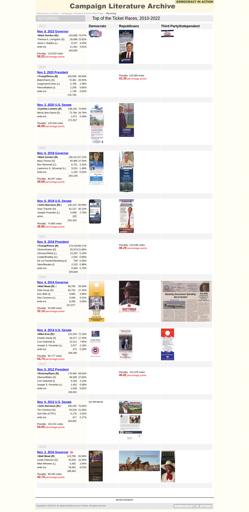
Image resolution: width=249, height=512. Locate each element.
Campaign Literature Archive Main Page (82, 13)
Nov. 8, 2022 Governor (53, 31)
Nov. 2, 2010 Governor (53, 452)
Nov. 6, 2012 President (53, 369)
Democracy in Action (48, 13)
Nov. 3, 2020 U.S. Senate (54, 104)
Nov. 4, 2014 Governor (53, 282)
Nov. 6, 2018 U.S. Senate (54, 201)
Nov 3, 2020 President (52, 72)
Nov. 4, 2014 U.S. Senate (54, 330)
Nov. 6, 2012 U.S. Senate (54, 402)
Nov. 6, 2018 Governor (53, 153)
